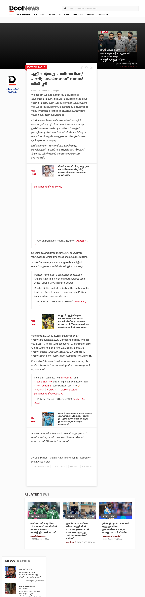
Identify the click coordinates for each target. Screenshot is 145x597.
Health (43, 575)
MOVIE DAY (78, 14)
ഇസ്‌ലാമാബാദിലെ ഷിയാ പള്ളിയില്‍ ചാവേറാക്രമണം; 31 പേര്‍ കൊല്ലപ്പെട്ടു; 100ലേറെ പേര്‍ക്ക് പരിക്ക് (78, 536)
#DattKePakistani (68, 390)
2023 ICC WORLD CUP (41, 472)
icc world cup (59, 472)
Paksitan (73, 472)
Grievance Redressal (18, 583)
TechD (42, 568)
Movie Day (87, 571)
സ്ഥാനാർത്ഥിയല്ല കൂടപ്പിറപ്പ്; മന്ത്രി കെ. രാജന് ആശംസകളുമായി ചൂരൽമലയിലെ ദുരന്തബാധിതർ (127, 123)
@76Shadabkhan (43, 386)
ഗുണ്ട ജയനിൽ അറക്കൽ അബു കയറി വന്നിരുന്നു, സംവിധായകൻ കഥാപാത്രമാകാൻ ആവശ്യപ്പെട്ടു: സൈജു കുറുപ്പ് (126, 207)
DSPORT (90, 14)
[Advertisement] (61, 219)
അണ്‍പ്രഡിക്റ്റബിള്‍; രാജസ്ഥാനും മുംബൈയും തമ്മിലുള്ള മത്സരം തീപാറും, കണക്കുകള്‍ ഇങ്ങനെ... (126, 154)
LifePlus (65, 571)
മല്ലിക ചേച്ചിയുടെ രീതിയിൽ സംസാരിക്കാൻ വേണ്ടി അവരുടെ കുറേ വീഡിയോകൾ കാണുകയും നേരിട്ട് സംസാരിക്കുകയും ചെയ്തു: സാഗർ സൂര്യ (126, 111)
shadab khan (87, 472)
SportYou (66, 575)
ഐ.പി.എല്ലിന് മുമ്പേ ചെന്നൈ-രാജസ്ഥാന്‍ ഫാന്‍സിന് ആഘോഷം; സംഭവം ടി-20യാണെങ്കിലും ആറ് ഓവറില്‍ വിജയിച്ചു (74, 322)
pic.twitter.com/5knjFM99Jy (48, 187)
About (9, 564)
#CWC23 (52, 390)
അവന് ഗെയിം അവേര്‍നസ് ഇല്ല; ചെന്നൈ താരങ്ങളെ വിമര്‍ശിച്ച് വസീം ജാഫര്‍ (127, 89)
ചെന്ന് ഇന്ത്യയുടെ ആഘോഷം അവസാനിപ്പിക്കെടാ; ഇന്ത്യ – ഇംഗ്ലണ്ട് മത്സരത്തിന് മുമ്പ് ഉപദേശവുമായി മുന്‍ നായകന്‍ (75, 422)
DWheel (43, 571)
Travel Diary (67, 568)
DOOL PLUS (103, 14)
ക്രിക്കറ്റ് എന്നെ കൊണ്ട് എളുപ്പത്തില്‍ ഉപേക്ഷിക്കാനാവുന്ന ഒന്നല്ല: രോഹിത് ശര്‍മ (115, 533)
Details (43, 579)
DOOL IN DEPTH (23, 14)
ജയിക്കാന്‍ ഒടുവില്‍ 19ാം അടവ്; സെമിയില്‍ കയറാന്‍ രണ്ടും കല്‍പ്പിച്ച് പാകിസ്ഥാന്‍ (43, 535)
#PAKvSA (39, 390)
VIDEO (52, 14)
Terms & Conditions (17, 575)
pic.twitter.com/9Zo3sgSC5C (49, 394)
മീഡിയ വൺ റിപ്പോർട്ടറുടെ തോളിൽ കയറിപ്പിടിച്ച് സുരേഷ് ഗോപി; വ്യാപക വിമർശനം (74, 171)
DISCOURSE (64, 14)
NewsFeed (87, 575)
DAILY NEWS (39, 14)
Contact (11, 579)
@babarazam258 (43, 382)
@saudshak (67, 378)
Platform (87, 568)
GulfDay (65, 579)
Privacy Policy (14, 572)
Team (9, 568)
